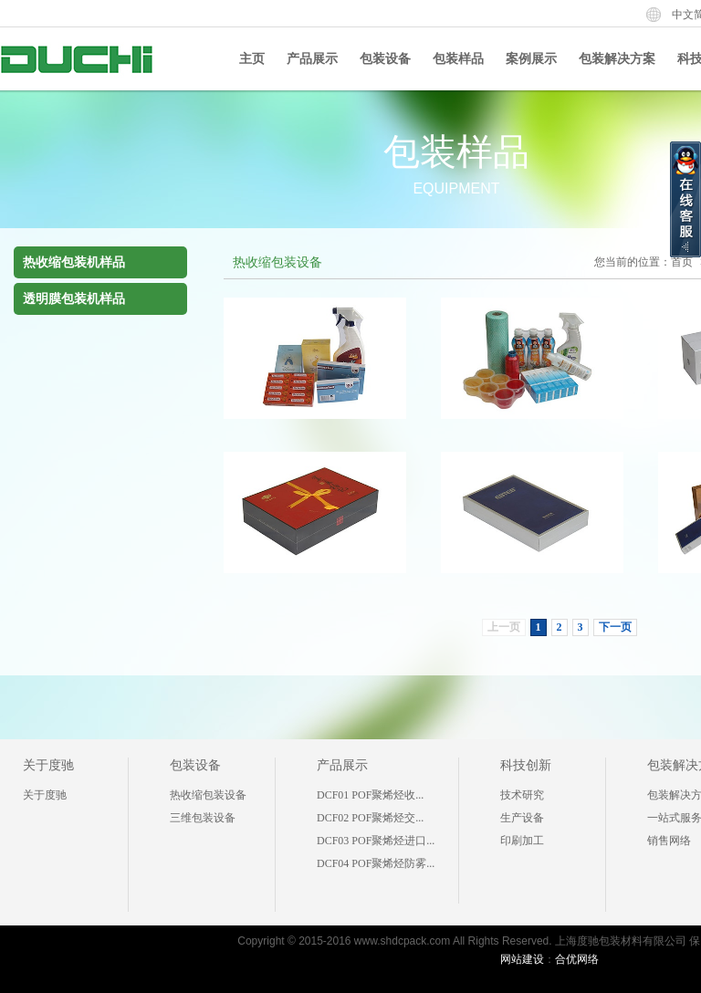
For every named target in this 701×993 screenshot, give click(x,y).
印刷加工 (522, 840)
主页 (252, 59)
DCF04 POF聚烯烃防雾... (375, 863)
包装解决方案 (617, 59)
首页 (682, 262)
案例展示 (531, 59)
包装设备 (385, 59)
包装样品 (458, 59)
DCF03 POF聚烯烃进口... (375, 840)
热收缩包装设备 (208, 795)
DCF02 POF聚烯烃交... (370, 817)
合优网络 (577, 959)
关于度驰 (48, 765)
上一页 (503, 627)
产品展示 (312, 59)
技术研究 (522, 795)
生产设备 (522, 817)
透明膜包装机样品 (74, 299)
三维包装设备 (202, 817)
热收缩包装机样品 (74, 262)
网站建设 (522, 959)
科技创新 (525, 765)
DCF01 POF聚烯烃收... (370, 795)
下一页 (615, 627)
